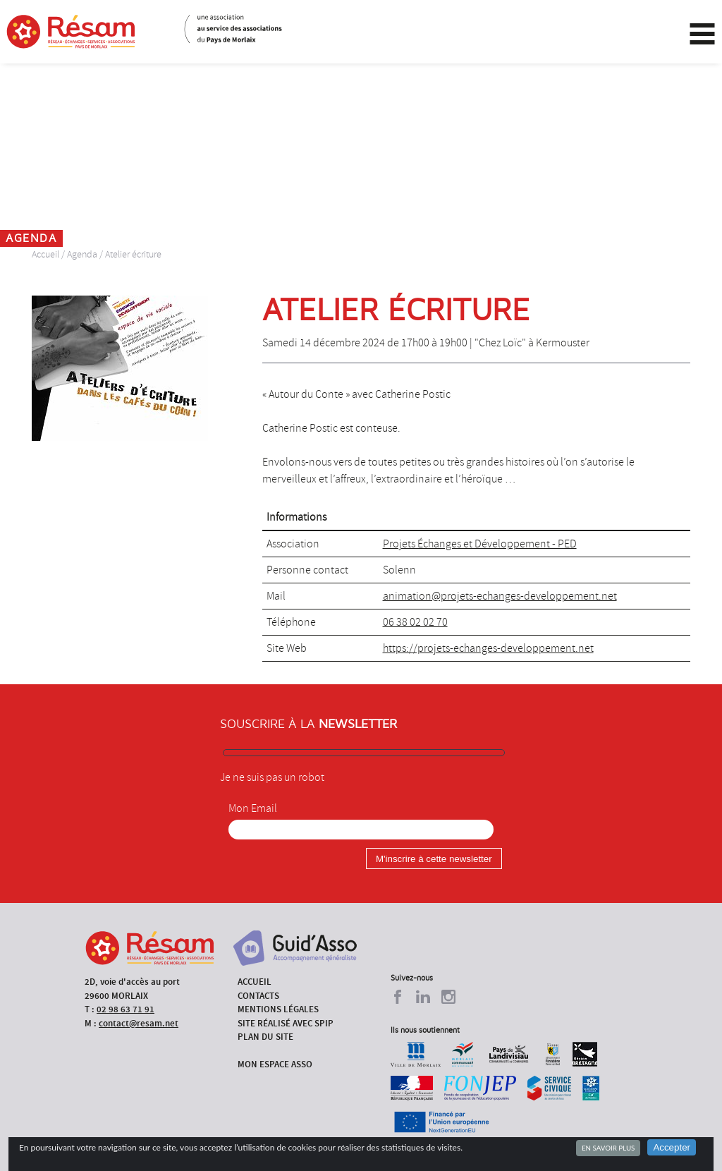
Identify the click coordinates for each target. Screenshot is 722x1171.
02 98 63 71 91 (125, 1009)
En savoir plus (608, 1147)
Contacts (258, 996)
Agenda (82, 254)
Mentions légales (278, 1009)
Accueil (45, 254)
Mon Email (252, 808)
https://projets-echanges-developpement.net (488, 648)
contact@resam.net (138, 1023)
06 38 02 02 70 (415, 622)
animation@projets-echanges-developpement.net (500, 596)
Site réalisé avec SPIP (286, 1023)
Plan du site (265, 1037)
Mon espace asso (275, 1064)
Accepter (671, 1147)
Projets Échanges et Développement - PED (480, 544)
